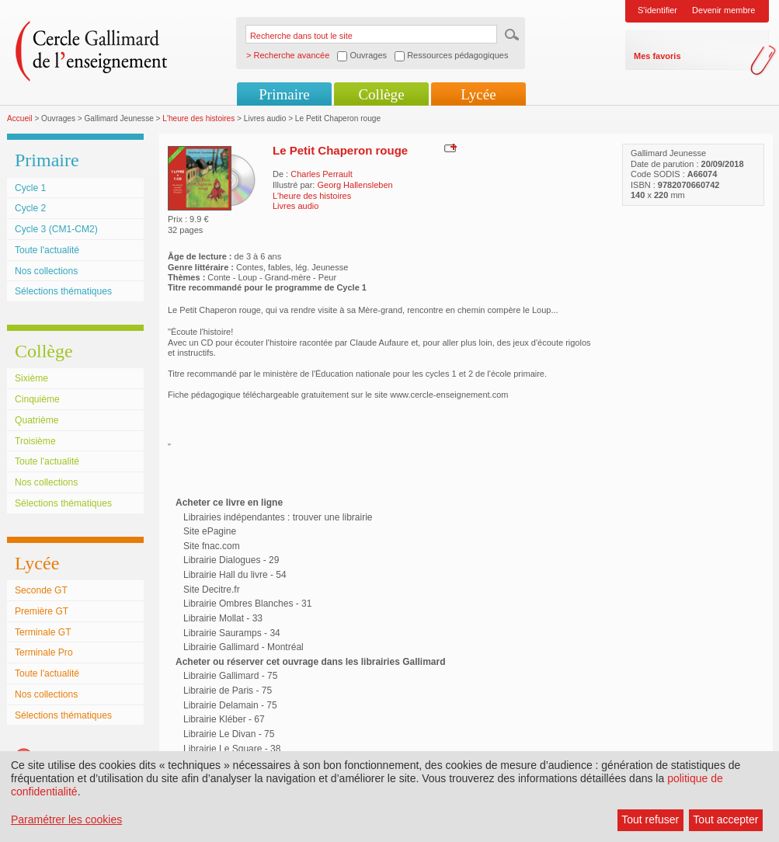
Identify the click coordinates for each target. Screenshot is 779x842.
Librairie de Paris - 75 (227, 690)
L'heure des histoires (198, 118)
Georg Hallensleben (354, 185)
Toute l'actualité (47, 250)
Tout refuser (650, 819)
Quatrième (36, 420)
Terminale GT (43, 632)
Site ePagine (209, 531)
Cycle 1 (30, 188)
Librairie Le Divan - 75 (228, 734)
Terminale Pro (44, 652)
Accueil (20, 118)
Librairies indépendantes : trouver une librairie (277, 517)
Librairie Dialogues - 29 (231, 560)
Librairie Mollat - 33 (223, 618)
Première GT (41, 611)
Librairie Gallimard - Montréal (243, 647)
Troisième (35, 441)
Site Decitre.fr (211, 589)
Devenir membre (723, 10)
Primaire (284, 94)
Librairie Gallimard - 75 (230, 675)
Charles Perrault (321, 174)
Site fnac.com (211, 546)
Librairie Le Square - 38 (231, 748)
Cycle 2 (30, 208)
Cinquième (37, 399)
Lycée (478, 94)
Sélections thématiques (63, 291)
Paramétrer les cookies (66, 819)
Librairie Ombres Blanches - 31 (247, 603)
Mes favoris (657, 56)
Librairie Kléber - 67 (224, 719)
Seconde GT (41, 590)
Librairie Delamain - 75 (230, 705)
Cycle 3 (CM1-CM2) (56, 229)
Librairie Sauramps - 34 (231, 633)
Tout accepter (725, 819)
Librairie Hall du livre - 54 (235, 574)
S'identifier (657, 10)
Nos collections (46, 271)
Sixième (31, 378)
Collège (381, 94)
